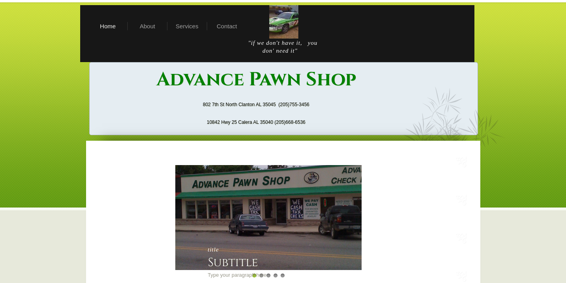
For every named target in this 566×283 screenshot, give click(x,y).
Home (108, 26)
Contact (227, 26)
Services (187, 26)
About (147, 26)
